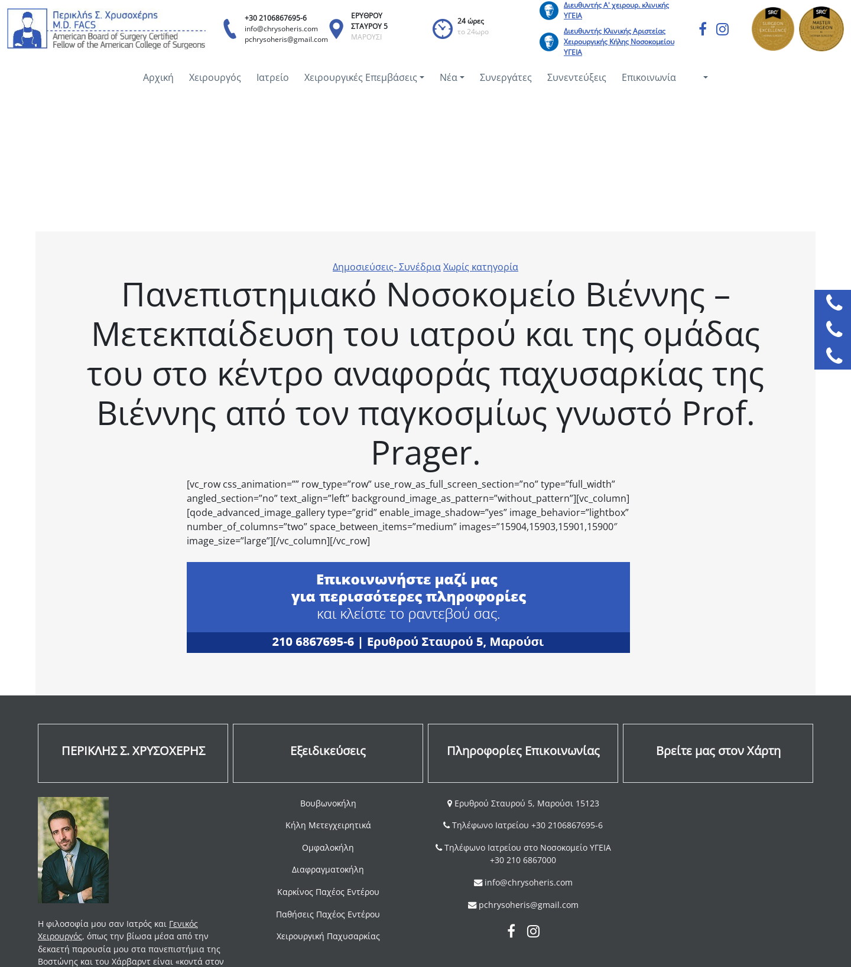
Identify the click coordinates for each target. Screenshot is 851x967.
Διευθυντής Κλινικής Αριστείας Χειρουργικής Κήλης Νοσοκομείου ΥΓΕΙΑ (619, 41)
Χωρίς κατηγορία (480, 266)
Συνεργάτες (506, 77)
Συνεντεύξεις (576, 77)
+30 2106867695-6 (276, 18)
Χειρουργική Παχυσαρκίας (328, 936)
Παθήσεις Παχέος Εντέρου (328, 914)
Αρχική (158, 77)
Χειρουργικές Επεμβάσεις (360, 77)
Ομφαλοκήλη (328, 847)
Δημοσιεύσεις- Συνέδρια (387, 266)
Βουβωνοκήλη (328, 803)
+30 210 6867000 (523, 859)
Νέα (448, 77)
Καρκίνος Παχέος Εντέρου (328, 891)
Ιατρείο (272, 77)
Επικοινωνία (649, 77)
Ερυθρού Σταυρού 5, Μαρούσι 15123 (525, 803)
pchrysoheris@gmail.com (286, 39)
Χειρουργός (215, 77)
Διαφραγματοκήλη (328, 869)
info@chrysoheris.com (281, 29)
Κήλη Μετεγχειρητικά (328, 825)
